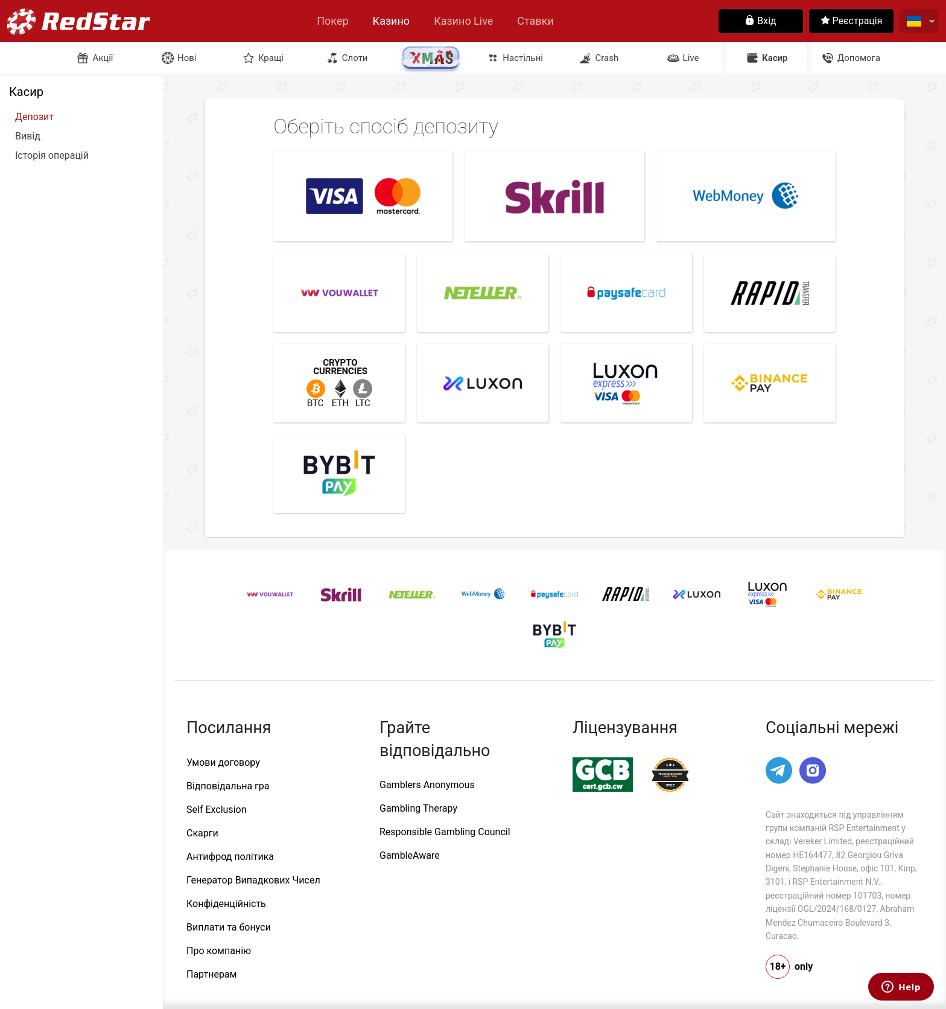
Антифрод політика (230, 856)
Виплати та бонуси (228, 927)
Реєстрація (852, 21)
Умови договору (223, 762)
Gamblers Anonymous (427, 785)
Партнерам (211, 974)
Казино (391, 20)
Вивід (27, 136)
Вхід (760, 21)
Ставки (535, 20)
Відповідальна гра (228, 786)
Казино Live (463, 20)
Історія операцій (52, 156)
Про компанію (218, 950)
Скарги (202, 833)
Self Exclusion (216, 809)
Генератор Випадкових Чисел (253, 880)
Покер (332, 20)
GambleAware (409, 855)
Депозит (34, 117)
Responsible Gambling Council (444, 832)
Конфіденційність (226, 903)
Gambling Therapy (418, 808)
